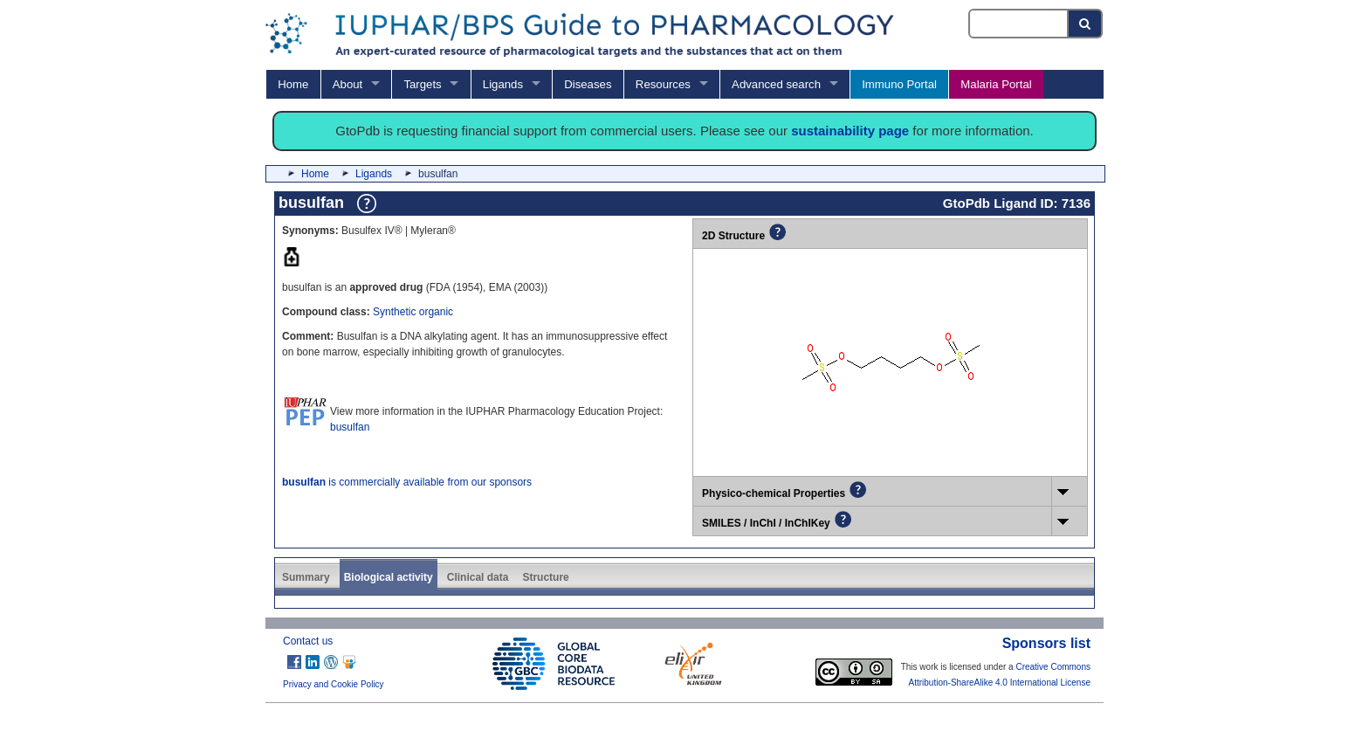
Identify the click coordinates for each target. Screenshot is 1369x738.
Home (293, 84)
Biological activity (388, 577)
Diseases (587, 84)
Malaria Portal (995, 84)
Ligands (503, 84)
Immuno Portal (899, 84)
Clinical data (478, 577)
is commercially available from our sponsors (407, 482)
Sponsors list (1046, 643)
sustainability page (850, 130)
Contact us (308, 641)
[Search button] (1086, 23)
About (347, 84)
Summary (306, 577)
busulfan (349, 427)
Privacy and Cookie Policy (333, 684)
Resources (663, 84)
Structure (545, 577)
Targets (422, 84)
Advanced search (776, 84)
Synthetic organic (413, 312)
